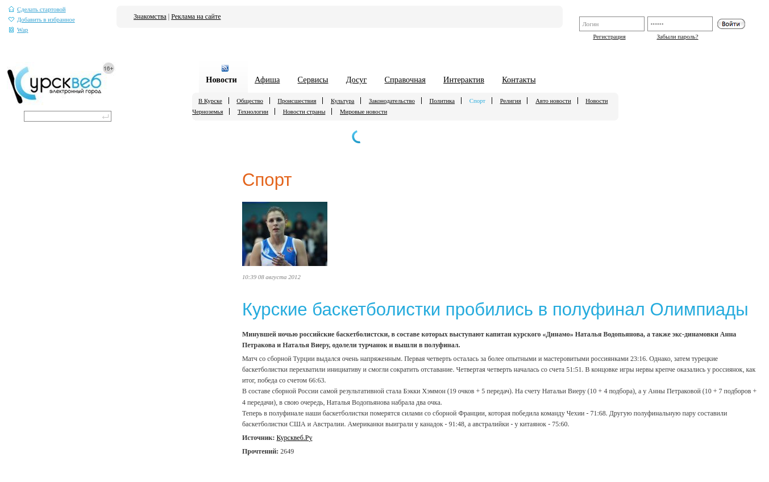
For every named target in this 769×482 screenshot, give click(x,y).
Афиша (267, 79)
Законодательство (392, 100)
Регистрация (609, 36)
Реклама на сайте (196, 16)
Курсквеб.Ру (295, 438)
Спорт (477, 100)
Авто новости (553, 100)
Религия (510, 100)
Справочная (405, 79)
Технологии (253, 111)
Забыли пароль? (677, 36)
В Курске (210, 100)
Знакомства (150, 16)
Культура (342, 100)
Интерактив (463, 79)
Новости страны (304, 111)
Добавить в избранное (42, 19)
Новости (221, 79)
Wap (18, 30)
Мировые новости (363, 111)
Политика (442, 100)
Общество (249, 100)
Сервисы (313, 79)
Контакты (518, 79)
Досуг (356, 79)
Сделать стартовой (37, 9)
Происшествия (297, 100)
